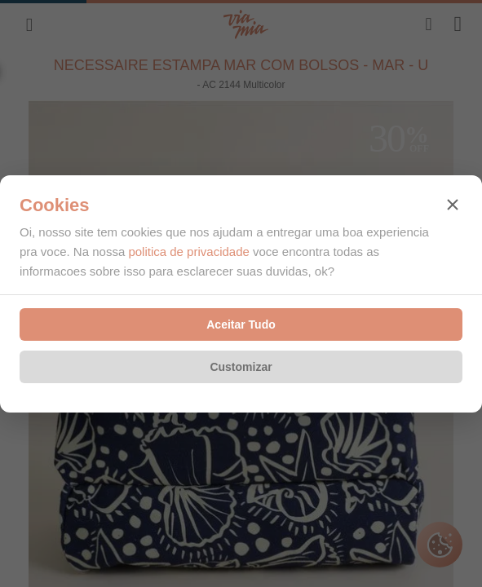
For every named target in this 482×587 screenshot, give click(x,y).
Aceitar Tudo (241, 324)
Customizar (241, 366)
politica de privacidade (188, 251)
